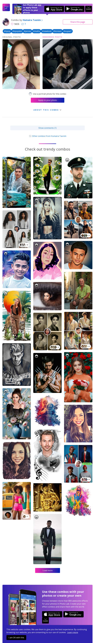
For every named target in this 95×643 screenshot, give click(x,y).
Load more (48, 570)
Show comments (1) (47, 128)
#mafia (36, 31)
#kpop (7, 31)
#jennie (27, 31)
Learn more (72, 632)
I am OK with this (16, 637)
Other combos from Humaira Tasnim (47, 136)
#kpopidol (17, 31)
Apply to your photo (47, 100)
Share (77, 22)
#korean (57, 31)
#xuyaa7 (67, 31)
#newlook (46, 31)
